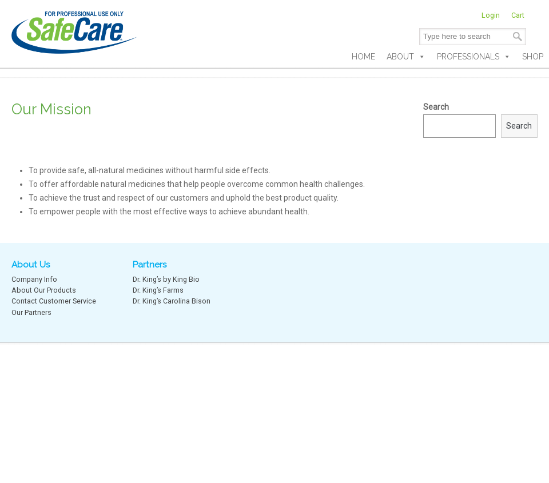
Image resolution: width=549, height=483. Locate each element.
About (406, 56)
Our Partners (31, 312)
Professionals (474, 56)
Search (436, 106)
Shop (532, 56)
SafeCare (74, 28)
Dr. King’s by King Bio (166, 279)
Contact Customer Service (53, 301)
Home (363, 56)
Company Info (34, 279)
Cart (517, 15)
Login (491, 15)
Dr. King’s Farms (158, 290)
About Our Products (43, 290)
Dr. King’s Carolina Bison (171, 301)
